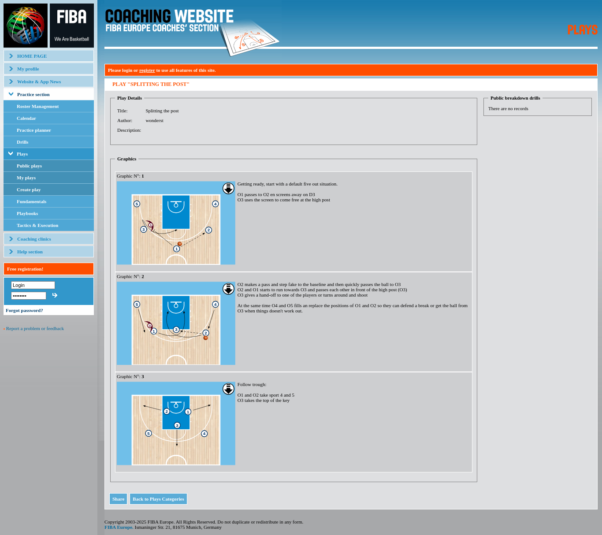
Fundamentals (31, 201)
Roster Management (38, 106)
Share (118, 499)
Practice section (33, 94)
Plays (22, 153)
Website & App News (39, 81)
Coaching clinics (34, 238)
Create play (29, 189)
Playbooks (27, 213)
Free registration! (25, 268)
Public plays (29, 165)
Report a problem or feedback (35, 328)
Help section (30, 251)
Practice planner (34, 130)
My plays (26, 177)
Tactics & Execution (37, 225)
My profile (28, 68)
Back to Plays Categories (158, 499)
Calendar (26, 118)
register (147, 70)
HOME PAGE (32, 56)
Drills (22, 142)
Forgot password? (24, 310)
